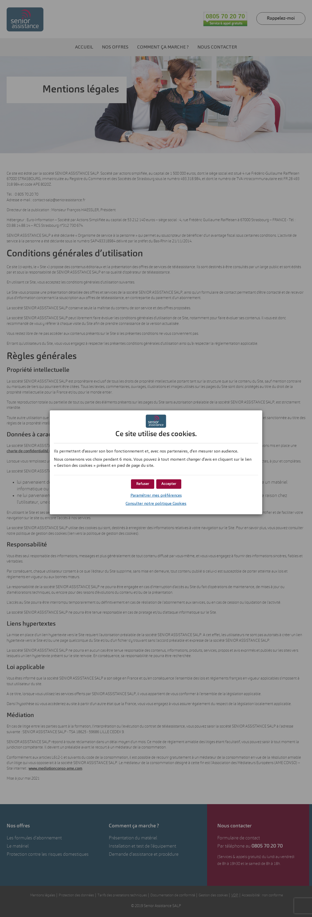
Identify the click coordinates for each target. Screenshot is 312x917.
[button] (168, 484)
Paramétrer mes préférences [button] (156, 496)
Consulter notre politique (156, 504)
